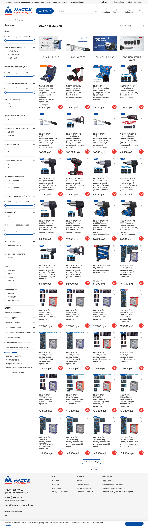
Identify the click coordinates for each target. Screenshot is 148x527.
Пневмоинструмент (12, 323)
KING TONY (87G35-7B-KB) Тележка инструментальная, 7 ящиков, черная (101, 268)
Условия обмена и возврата (112, 484)
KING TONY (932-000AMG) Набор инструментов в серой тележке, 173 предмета (74, 314)
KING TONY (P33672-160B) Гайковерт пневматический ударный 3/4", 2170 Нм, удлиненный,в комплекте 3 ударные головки (75, 140)
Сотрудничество (108, 481)
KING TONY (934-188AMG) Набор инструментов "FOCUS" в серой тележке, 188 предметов (46, 358)
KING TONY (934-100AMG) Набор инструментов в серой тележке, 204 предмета (128, 356)
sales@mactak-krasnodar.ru (112, 2)
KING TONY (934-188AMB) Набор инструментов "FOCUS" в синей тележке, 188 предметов (73, 358)
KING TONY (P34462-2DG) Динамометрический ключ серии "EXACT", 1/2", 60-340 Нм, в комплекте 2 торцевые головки (48, 140)
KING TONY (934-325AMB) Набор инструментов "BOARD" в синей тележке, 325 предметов (127, 271)
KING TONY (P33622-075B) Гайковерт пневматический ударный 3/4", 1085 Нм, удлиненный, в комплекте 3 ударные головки (48, 272)
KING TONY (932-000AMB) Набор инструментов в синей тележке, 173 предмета (101, 314)
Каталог (45, 11)
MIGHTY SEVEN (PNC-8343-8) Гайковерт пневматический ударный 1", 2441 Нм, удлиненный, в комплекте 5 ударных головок (129, 140)
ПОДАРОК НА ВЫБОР (14, 364)
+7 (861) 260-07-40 (134, 2)
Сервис (65, 2)
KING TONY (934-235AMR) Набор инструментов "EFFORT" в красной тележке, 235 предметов (101, 400)
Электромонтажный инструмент (17, 332)
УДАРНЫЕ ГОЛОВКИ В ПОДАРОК (19, 367)
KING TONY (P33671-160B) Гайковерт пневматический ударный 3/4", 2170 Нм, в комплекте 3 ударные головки (74, 271)
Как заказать (81, 481)
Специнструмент (11, 318)
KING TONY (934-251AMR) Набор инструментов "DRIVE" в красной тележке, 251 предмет (75, 399)
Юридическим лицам (41, 2)
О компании (56, 488)
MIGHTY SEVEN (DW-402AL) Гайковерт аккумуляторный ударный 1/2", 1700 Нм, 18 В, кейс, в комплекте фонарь (74, 91)
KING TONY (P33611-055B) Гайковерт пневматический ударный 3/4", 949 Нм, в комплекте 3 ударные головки (129, 184)
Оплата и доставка (22, 2)
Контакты (8, 2)
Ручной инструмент (12, 313)
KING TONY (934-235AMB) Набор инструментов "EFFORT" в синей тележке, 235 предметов (46, 442)
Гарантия (56, 2)
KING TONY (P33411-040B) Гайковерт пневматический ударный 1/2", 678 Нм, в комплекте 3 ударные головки (48, 226)
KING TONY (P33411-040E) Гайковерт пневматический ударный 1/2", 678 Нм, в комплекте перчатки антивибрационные (102, 227)
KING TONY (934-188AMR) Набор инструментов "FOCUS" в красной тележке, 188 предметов (128, 315)
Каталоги (55, 481)
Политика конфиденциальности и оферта (117, 492)
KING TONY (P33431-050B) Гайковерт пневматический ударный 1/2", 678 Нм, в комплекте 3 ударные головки (129, 91)
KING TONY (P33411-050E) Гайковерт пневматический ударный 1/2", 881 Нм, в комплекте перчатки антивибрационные (129, 227)
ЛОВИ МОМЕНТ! (12, 360)
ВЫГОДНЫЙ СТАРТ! (13, 356)
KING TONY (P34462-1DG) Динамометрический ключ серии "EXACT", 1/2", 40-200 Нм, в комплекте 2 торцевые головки (102, 140)
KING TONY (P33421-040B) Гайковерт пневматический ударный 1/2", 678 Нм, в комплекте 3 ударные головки (75, 226)
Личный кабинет (77, 2)
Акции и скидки (10, 352)
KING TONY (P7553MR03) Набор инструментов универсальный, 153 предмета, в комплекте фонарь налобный (101, 92)
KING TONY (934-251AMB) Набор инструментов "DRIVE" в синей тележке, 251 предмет (102, 441)
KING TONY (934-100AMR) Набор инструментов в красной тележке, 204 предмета (102, 356)
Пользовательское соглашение (113, 488)
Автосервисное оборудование (17, 342)
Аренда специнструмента (14, 372)
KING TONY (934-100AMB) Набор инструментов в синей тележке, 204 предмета (47, 399)
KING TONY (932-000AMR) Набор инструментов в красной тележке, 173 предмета (48, 314)
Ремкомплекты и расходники (16, 347)
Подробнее (8, 525)
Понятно (134, 524)
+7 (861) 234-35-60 (13, 497)
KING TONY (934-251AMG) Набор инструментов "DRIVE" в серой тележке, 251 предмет (75, 441)
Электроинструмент (12, 327)
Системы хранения (12, 337)
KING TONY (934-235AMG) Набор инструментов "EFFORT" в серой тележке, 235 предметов (127, 400)
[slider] (5, 40)
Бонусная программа (85, 492)
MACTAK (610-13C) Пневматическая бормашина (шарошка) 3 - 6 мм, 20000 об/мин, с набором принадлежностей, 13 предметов (48, 94)
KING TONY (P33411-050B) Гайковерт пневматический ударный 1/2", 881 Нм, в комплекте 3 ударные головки (48, 184)
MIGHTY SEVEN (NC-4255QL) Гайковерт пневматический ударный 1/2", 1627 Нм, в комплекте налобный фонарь (75, 184)
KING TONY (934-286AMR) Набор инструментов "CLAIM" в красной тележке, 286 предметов (129, 441)
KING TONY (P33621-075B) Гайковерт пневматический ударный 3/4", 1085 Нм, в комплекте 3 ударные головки (101, 184)
